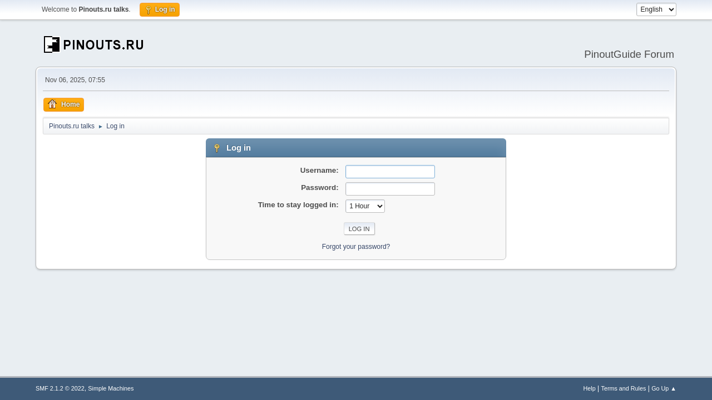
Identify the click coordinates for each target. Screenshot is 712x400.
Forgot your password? (356, 247)
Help (590, 388)
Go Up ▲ (663, 388)
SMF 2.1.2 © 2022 (60, 388)
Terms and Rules (623, 388)
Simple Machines (111, 388)
